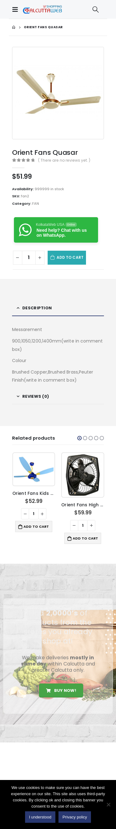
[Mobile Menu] (16, 9)
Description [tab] (37, 308)
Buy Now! (61, 690)
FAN (35, 203)
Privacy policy (74, 817)
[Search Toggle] (95, 9)
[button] (79, 438)
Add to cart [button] (36, 526)
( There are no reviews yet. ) (64, 160)
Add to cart (70, 257)
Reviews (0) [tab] (35, 396)
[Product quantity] (29, 258)
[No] (108, 804)
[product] (34, 469)
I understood (40, 817)
